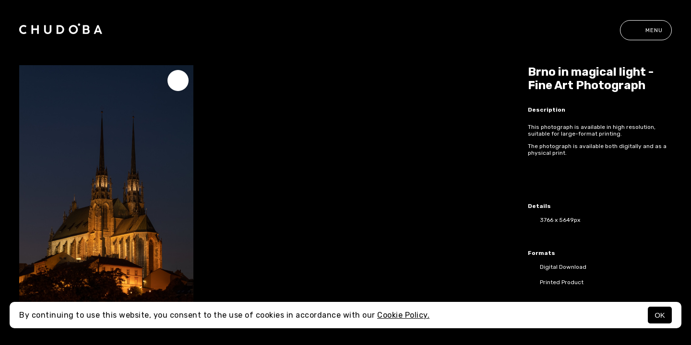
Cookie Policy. (403, 315)
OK (660, 315)
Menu (646, 30)
